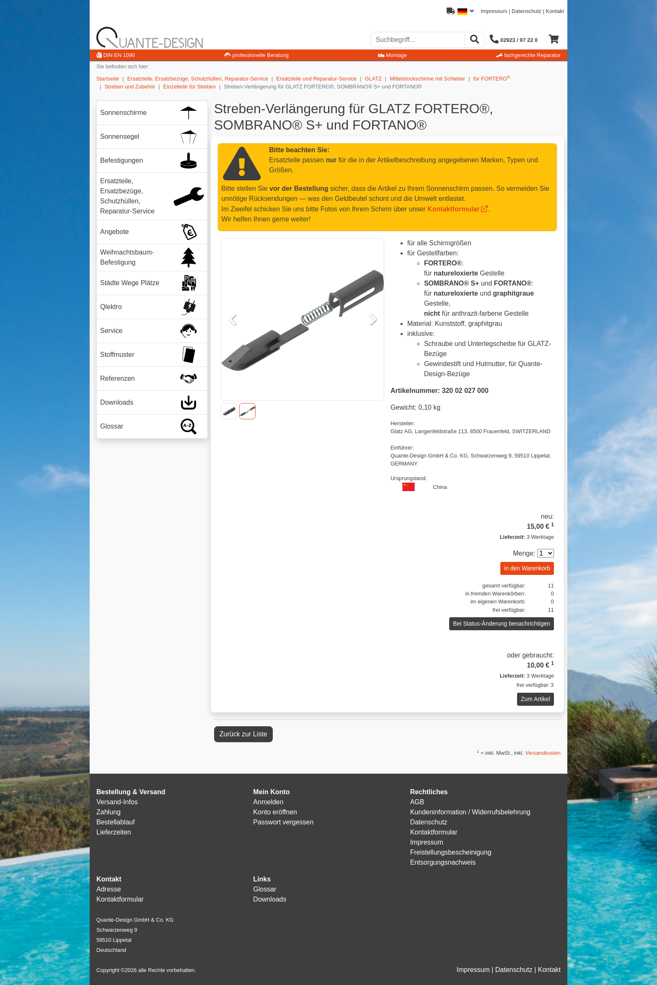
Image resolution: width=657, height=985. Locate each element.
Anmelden (268, 802)
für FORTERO (491, 78)
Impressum (494, 11)
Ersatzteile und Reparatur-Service (316, 78)
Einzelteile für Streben (189, 86)
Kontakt (555, 11)
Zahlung (108, 812)
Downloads (269, 899)
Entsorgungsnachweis (443, 862)
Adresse (108, 889)
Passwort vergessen (283, 822)
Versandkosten (543, 753)
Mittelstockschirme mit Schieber (427, 78)
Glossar (264, 889)
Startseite (107, 78)
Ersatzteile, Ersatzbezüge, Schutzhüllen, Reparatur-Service (197, 78)
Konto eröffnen (275, 812)
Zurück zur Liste (243, 734)
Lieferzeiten (113, 832)
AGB (417, 802)
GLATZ (373, 78)
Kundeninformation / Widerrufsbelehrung (470, 812)
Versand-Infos (117, 802)
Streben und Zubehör (129, 86)
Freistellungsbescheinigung (450, 852)
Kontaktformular (453, 209)
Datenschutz (526, 11)
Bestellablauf (115, 822)
